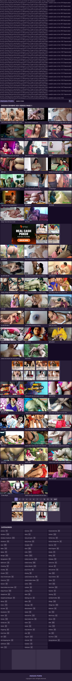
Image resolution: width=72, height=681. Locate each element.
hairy (28, 534)
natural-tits (30, 615)
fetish (4, 626)
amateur (5, 534)
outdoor (28, 644)
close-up (5, 580)
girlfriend (5, 644)
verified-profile (54, 598)
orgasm (29, 636)
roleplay (52, 559)
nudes (28, 626)
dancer (4, 584)
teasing (52, 594)
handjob (29, 545)
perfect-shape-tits (55, 541)
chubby (4, 569)
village (52, 601)
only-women (30, 629)
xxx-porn (53, 636)
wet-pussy (53, 615)
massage (29, 605)
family (4, 619)
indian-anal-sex (31, 559)
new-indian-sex (31, 619)
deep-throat (6, 591)
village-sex (53, 605)
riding (52, 555)
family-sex (5, 622)
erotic (4, 605)
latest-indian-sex (31, 577)
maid (28, 594)
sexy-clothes (54, 577)
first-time (5, 633)
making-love (30, 598)
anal (4, 545)
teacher (52, 591)
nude (28, 622)
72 (51, 499)
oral (27, 633)
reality (52, 552)
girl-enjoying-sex (7, 640)
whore (52, 619)
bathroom (5, 562)
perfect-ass (53, 538)
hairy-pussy (29, 541)
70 (44, 499)
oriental (28, 640)
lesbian (28, 587)
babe (4, 548)
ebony (4, 601)
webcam (52, 608)
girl (3, 636)
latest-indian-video (32, 580)
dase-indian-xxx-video (8, 587)
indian (28, 555)
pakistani (29, 647)
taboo (52, 580)
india (28, 552)
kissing (28, 573)
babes (4, 552)
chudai (4, 573)
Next (55, 499)
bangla (4, 555)
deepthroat (5, 594)
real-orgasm (54, 548)
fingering (5, 629)
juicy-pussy (29, 569)
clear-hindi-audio (7, 577)
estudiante (5, 612)
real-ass (52, 545)
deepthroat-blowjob (8, 598)
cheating (5, 566)
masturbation (30, 608)
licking (28, 591)
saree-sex (53, 562)
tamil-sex (53, 587)
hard (28, 548)
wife (52, 622)
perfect (52, 534)
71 (48, 499)
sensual (52, 566)
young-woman (54, 640)
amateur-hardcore (8, 538)
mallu (28, 601)
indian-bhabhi (30, 566)
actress (4, 531)
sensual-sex (53, 569)
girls (4, 647)
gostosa (28, 531)
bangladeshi (6, 559)
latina (28, 584)
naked (28, 612)
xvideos (52, 629)
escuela (4, 608)
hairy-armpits (30, 538)
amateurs (5, 541)
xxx (51, 633)
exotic (4, 615)
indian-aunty (30, 562)
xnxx (52, 626)
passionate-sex (54, 531)
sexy (52, 573)
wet (51, 612)
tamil (52, 584)
